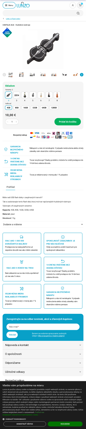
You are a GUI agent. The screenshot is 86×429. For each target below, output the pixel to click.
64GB (44, 108)
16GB (25, 108)
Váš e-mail (14, 327)
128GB (54, 108)
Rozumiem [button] (65, 424)
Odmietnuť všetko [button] (24, 424)
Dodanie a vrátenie (43, 224)
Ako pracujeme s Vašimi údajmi (51, 336)
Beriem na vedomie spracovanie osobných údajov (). (49, 334)
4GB (8, 108)
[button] (4, 74)
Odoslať (12, 335)
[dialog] (43, 405)
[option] (10, 74)
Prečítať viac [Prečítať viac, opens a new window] (39, 412)
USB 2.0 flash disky (13, 19)
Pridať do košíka (67, 121)
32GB (35, 108)
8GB (17, 108)
